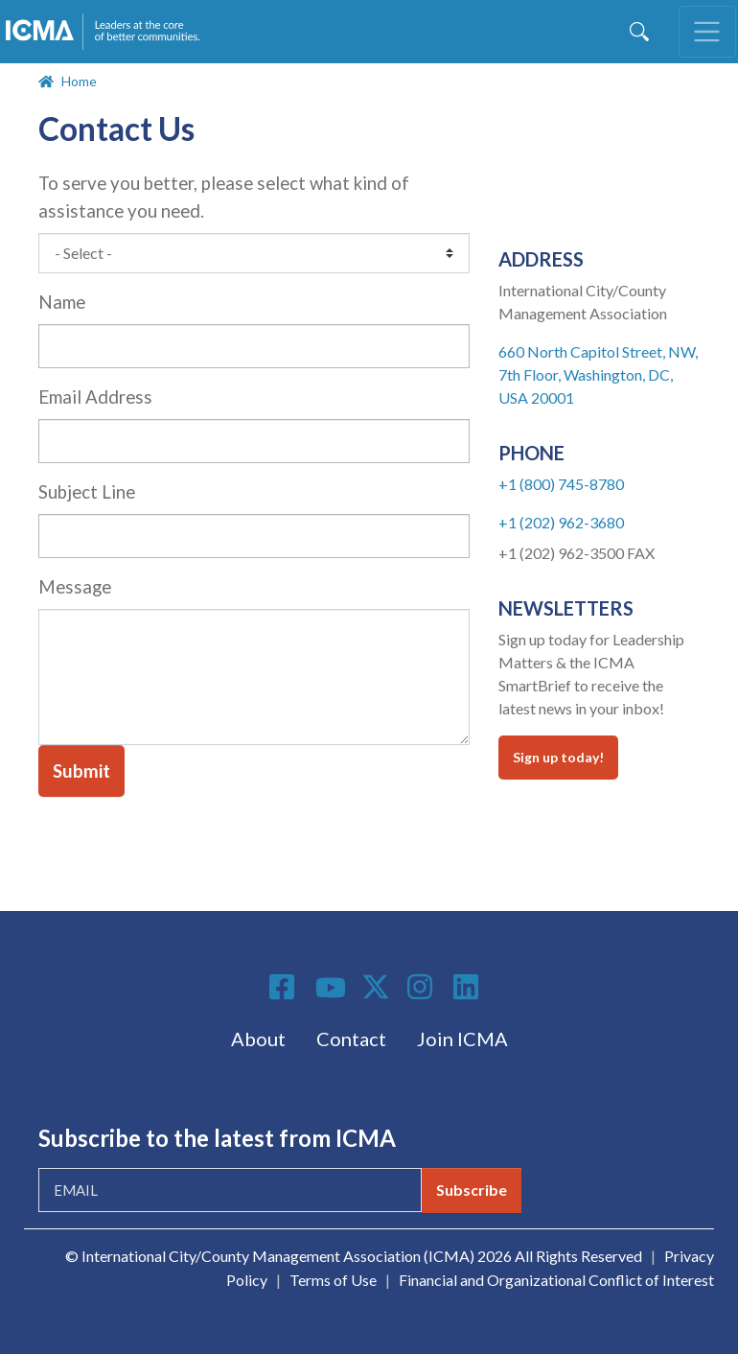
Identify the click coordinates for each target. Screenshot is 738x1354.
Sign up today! (558, 757)
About (258, 1038)
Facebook (284, 986)
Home (79, 81)
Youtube (330, 988)
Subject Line (86, 491)
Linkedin (468, 986)
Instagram (422, 986)
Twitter (376, 986)
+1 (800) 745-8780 (561, 484)
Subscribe (471, 1189)
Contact (351, 1038)
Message (74, 586)
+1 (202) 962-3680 (561, 522)
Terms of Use (333, 1280)
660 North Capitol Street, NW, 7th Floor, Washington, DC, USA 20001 (598, 374)
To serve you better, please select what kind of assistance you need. (223, 197)
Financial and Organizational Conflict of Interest (556, 1280)
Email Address (95, 397)
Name (61, 302)
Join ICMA (462, 1038)
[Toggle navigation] (707, 32)
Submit (81, 771)
